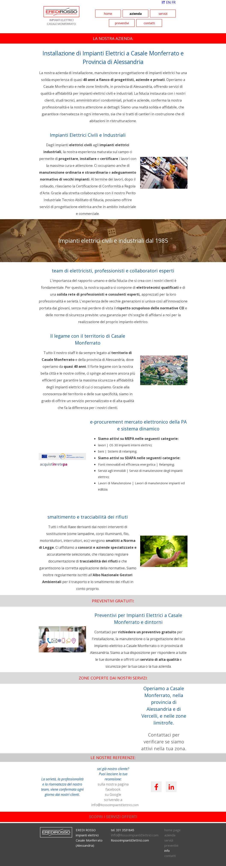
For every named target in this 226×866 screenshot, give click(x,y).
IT (163, 2)
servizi (163, 13)
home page (172, 830)
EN (168, 2)
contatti (149, 23)
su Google (113, 794)
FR (173, 2)
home (108, 13)
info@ (134, 835)
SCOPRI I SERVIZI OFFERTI (113, 816)
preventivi (122, 23)
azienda (135, 13)
